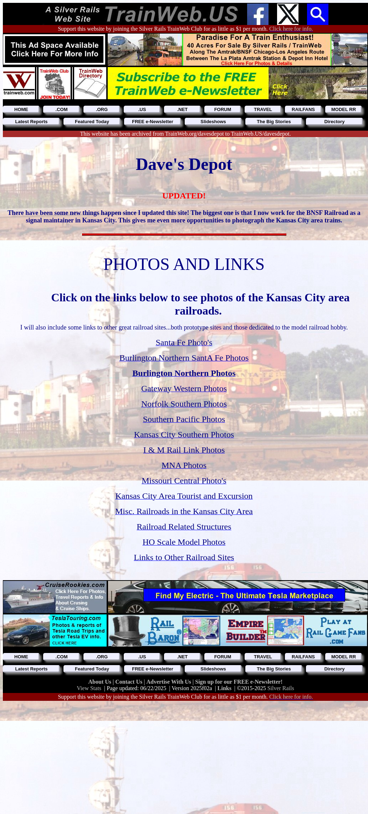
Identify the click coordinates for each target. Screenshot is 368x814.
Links (224, 688)
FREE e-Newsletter (152, 121)
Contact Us (129, 682)
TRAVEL (263, 109)
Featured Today (92, 121)
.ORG (102, 109)
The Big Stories (274, 121)
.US (142, 109)
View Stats (89, 688)
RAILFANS (303, 109)
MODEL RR (343, 109)
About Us (100, 682)
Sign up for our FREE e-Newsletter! (238, 682)
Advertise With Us (169, 682)
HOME (21, 109)
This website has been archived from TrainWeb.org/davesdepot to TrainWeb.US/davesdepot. (185, 134)
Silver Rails (280, 688)
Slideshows (213, 121)
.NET (182, 109)
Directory (334, 121)
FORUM (222, 109)
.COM (62, 109)
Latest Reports (31, 121)
